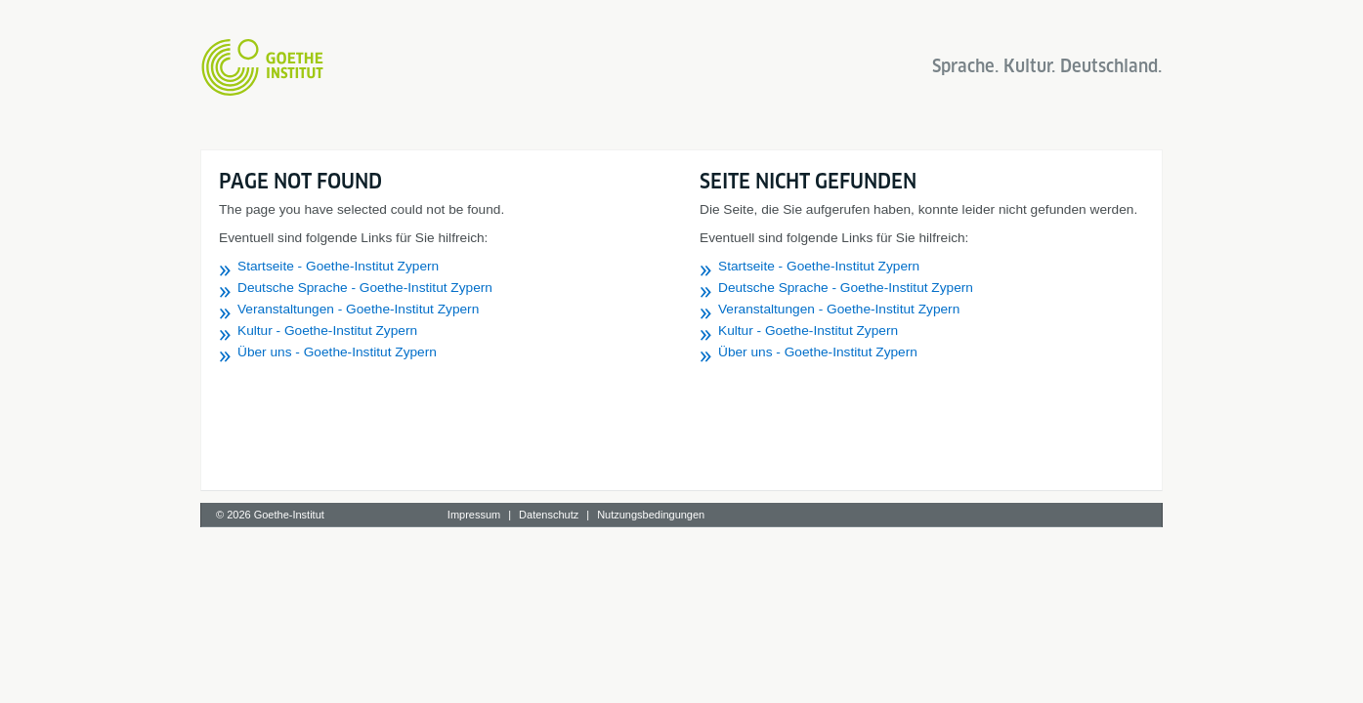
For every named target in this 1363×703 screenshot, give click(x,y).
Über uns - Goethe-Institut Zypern (337, 352)
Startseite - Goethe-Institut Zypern (338, 266)
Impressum (473, 514)
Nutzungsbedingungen (650, 514)
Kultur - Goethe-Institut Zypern (327, 330)
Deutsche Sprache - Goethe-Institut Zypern (364, 287)
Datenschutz (548, 514)
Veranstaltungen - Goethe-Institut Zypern (358, 309)
